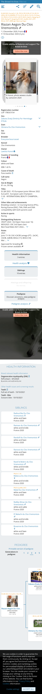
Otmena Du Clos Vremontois (13, 120)
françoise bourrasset (10, 132)
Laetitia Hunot (8, 144)
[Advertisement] (21, 44)
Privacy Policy (24, 681)
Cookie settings (12, 689)
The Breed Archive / (10, 1)
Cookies (6, 683)
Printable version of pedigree (21, 525)
